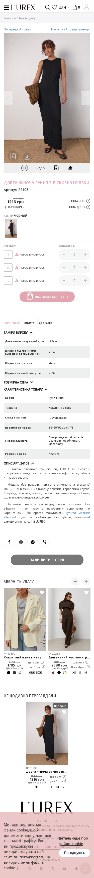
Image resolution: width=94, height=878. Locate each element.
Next (85, 98)
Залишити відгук (47, 560)
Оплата (29, 323)
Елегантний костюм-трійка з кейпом (69, 657)
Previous (8, 98)
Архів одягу (27, 18)
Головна (10, 18)
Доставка (45, 323)
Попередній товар (17, 29)
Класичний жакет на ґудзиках (25, 657)
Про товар (12, 323)
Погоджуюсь (74, 852)
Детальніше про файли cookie (73, 840)
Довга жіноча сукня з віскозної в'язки (47, 771)
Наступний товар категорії (70, 29)
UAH (62, 7)
